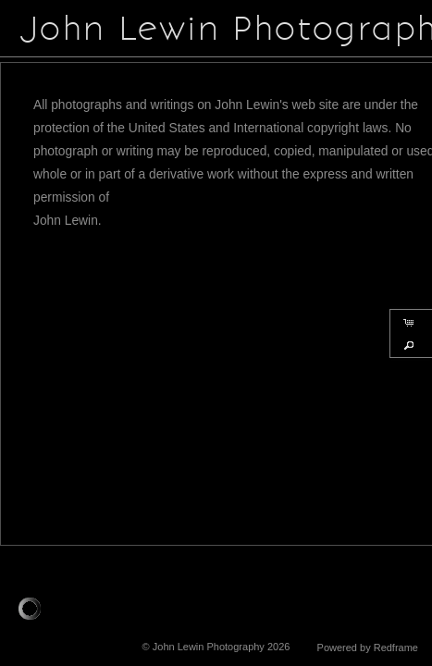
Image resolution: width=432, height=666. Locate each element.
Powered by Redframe (367, 647)
